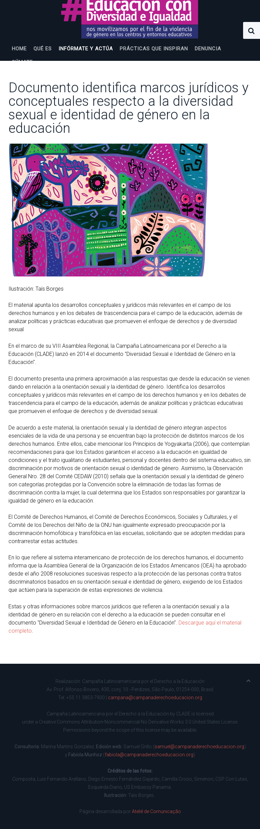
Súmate (22, 62)
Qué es (42, 49)
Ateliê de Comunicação (156, 811)
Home (19, 49)
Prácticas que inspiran (154, 49)
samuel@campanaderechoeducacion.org (199, 746)
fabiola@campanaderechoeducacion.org (149, 754)
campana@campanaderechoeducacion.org (155, 697)
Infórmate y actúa (85, 49)
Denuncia (208, 49)
